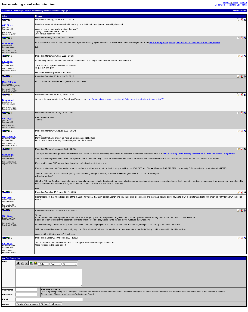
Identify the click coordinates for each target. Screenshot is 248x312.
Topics (235, 2)
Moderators (220, 5)
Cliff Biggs (7, 25)
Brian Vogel (7, 43)
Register (231, 5)
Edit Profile (242, 5)
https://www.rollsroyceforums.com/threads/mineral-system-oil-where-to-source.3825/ (125, 99)
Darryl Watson (9, 136)
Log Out (227, 2)
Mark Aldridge (9, 82)
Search (243, 2)
